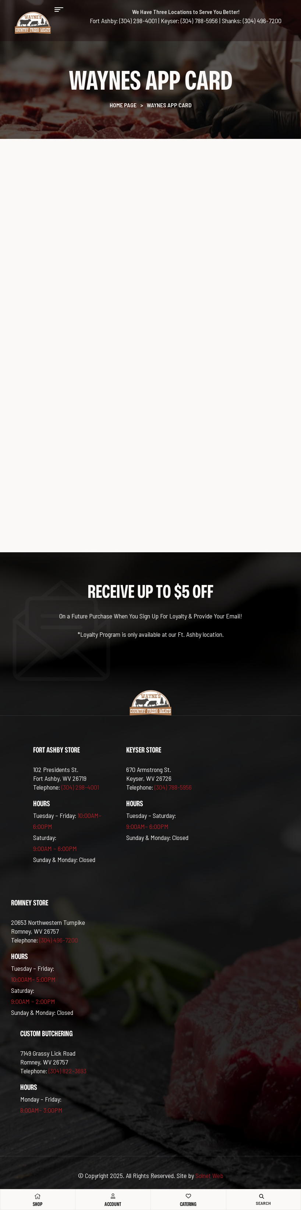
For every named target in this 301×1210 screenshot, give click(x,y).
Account (113, 1203)
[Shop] (37, 1196)
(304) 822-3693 (67, 1071)
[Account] (113, 1196)
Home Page (123, 104)
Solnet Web (209, 1175)
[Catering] (188, 1196)
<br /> (150, 341)
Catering (188, 1203)
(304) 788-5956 (173, 787)
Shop (37, 1203)
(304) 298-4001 (80, 787)
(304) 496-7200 (58, 940)
